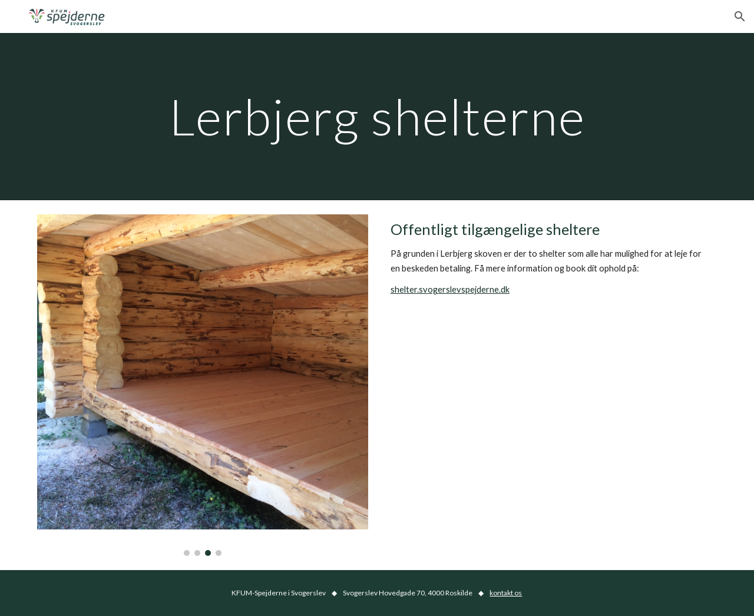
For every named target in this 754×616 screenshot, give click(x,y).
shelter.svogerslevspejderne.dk (450, 289)
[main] (377, 116)
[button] (740, 16)
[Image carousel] (202, 385)
